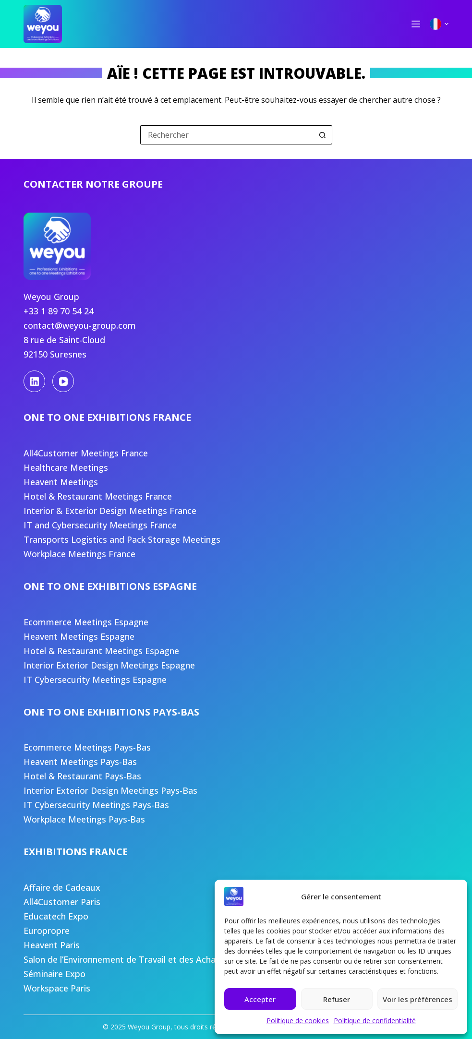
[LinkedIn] (34, 381)
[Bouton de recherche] (322, 134)
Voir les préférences (417, 999)
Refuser (336, 999)
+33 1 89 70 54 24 (59, 311)
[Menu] (415, 24)
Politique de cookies (297, 1020)
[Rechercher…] (226, 134)
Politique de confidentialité (375, 1020)
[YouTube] (63, 381)
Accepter (260, 999)
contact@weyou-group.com (80, 325)
